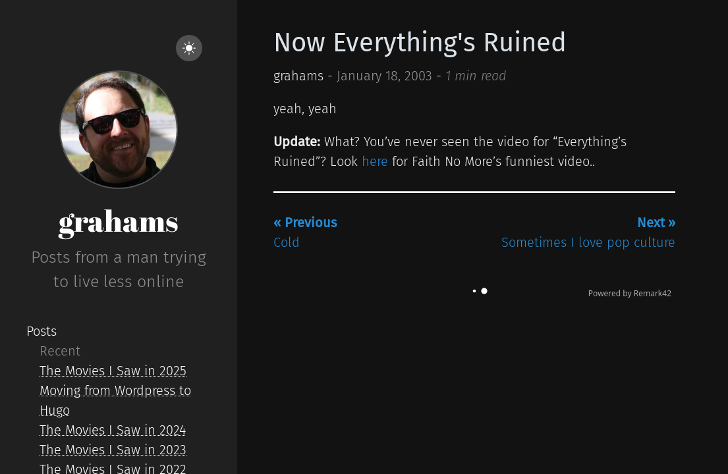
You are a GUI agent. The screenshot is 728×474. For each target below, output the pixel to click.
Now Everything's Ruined (420, 43)
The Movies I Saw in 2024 (113, 430)
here (375, 161)
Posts (41, 331)
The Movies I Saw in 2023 (113, 450)
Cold (305, 232)
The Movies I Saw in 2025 (113, 371)
